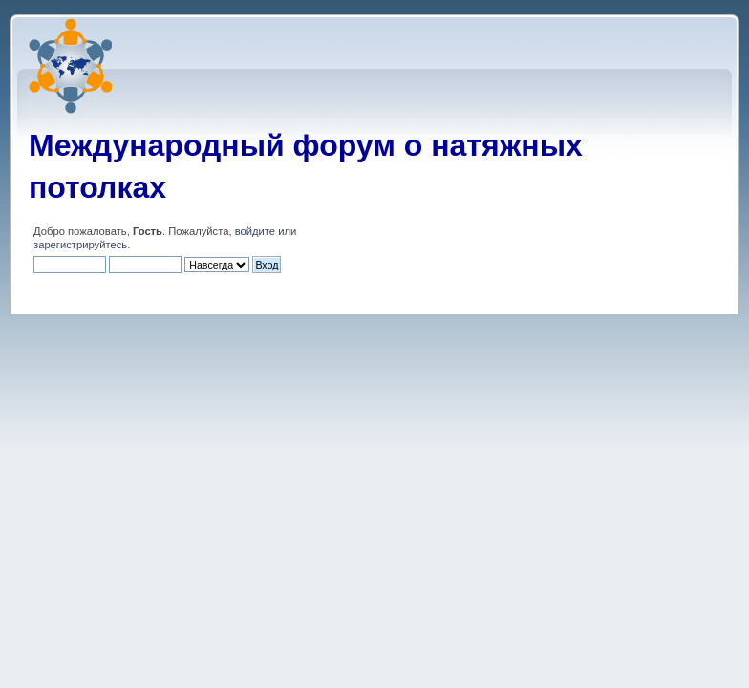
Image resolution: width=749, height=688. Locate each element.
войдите (255, 231)
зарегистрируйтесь (80, 244)
